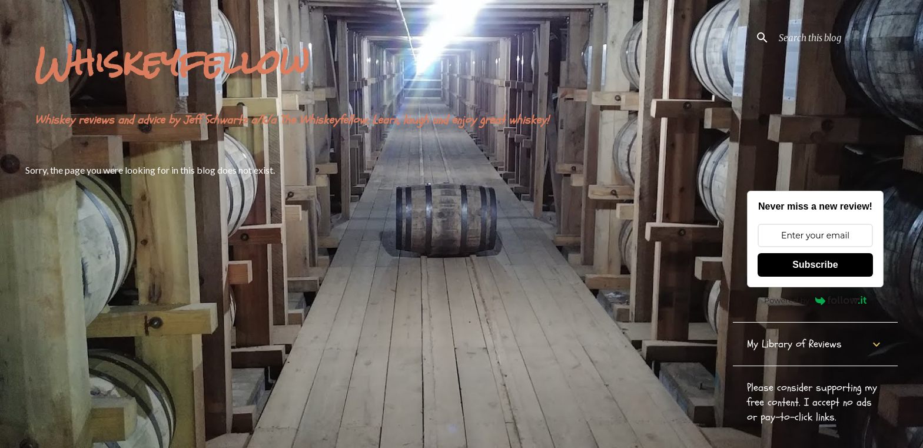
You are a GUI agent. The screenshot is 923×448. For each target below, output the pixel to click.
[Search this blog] (836, 38)
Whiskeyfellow (172, 62)
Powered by (815, 300)
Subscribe (815, 265)
